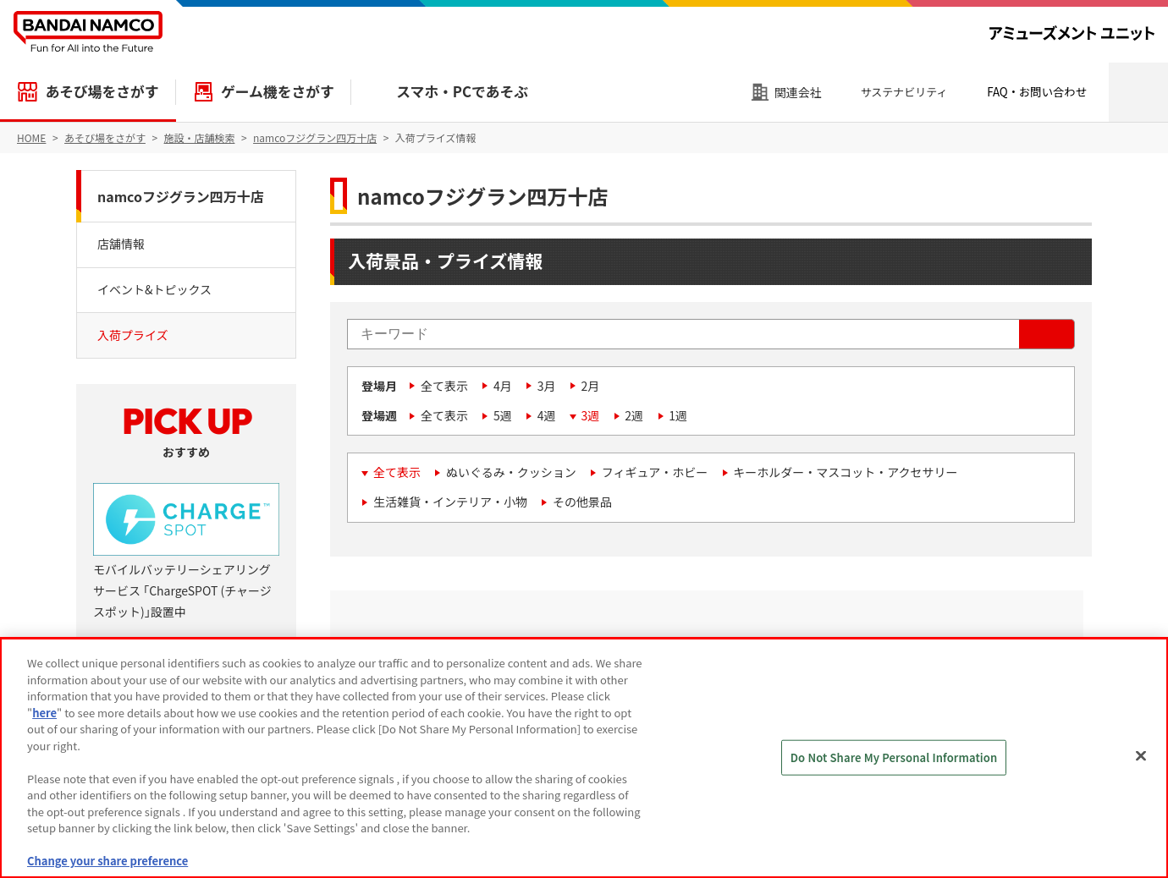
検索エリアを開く (1138, 92)
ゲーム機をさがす (277, 91)
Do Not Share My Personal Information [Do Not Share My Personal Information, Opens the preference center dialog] (894, 757)
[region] (584, 758)
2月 (590, 385)
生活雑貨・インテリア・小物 (450, 501)
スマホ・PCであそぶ (462, 91)
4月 (502, 385)
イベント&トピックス (154, 289)
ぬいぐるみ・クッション (511, 472)
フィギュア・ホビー (655, 472)
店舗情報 (121, 243)
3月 (546, 385)
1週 (678, 415)
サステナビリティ (904, 92)
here (44, 713)
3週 (590, 415)
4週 (546, 415)
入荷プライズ (132, 335)
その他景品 (582, 501)
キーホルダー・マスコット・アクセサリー (845, 472)
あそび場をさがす (101, 91)
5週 (502, 415)
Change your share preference (107, 861)
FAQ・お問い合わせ (1037, 92)
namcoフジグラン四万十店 (180, 196)
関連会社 (798, 92)
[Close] (1141, 756)
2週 (634, 415)
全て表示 (444, 385)
